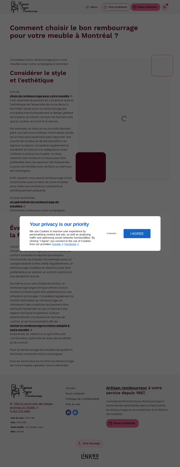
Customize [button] (111, 233)
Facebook (70, 244)
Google (56, 244)
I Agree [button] (137, 233)
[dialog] (90, 233)
